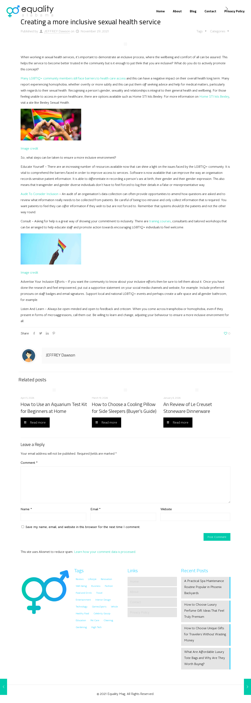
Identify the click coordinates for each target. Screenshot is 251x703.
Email (95, 509)
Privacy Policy (139, 612)
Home (134, 582)
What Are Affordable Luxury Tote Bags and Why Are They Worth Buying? (204, 658)
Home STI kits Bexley (214, 97)
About (134, 592)
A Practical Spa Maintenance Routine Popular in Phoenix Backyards (204, 587)
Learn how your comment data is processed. (105, 552)
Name (26, 509)
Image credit (29, 149)
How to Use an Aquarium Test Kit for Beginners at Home (54, 408)
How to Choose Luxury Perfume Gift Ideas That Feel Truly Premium (204, 611)
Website (166, 509)
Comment (29, 463)
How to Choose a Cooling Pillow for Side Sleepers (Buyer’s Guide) (124, 408)
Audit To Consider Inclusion (39, 194)
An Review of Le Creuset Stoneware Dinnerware (187, 408)
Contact (135, 602)
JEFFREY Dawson (57, 31)
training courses (160, 221)
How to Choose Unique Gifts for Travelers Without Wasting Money (205, 634)
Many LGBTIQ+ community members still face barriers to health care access (73, 78)
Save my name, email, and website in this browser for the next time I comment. (82, 527)
